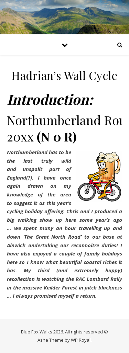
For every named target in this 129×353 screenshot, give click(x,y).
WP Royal (80, 340)
